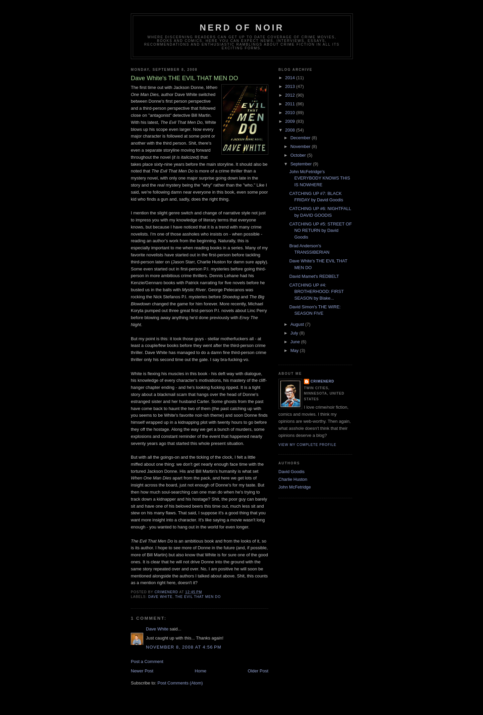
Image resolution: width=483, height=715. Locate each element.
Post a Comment (147, 661)
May (295, 350)
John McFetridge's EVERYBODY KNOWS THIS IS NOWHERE (319, 178)
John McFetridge (294, 487)
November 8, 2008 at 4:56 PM (183, 647)
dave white (160, 597)
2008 (290, 130)
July (295, 333)
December (301, 137)
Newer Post (142, 670)
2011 (290, 103)
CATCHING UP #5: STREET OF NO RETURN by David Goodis (320, 230)
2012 (290, 95)
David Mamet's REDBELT (314, 276)
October (298, 155)
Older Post (258, 670)
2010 (290, 112)
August (297, 324)
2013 (290, 86)
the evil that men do (198, 597)
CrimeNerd (322, 381)
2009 (290, 121)
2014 (290, 77)
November (301, 146)
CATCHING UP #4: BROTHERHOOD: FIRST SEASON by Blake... (316, 292)
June (295, 341)
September (301, 163)
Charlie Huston (292, 479)
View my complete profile (307, 445)
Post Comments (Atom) (180, 682)
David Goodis (291, 471)
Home (201, 670)
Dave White (157, 628)
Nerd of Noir (242, 27)
